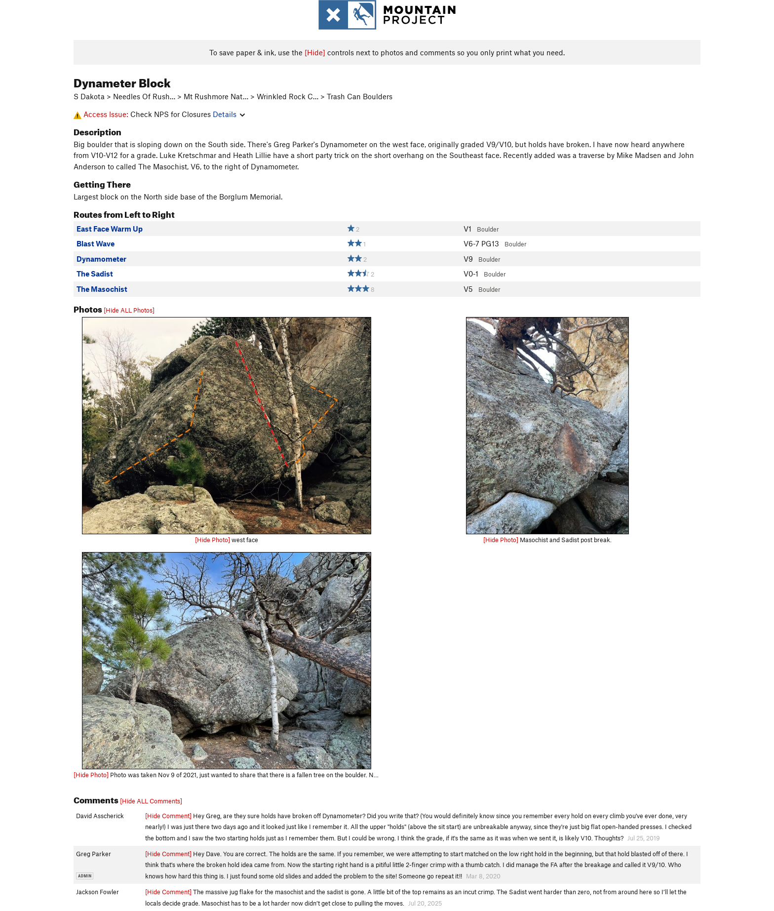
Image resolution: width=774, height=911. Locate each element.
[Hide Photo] (212, 540)
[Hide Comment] (168, 816)
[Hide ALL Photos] (129, 310)
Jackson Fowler (97, 892)
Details (229, 114)
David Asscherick (100, 816)
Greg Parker (93, 854)
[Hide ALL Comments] (151, 801)
